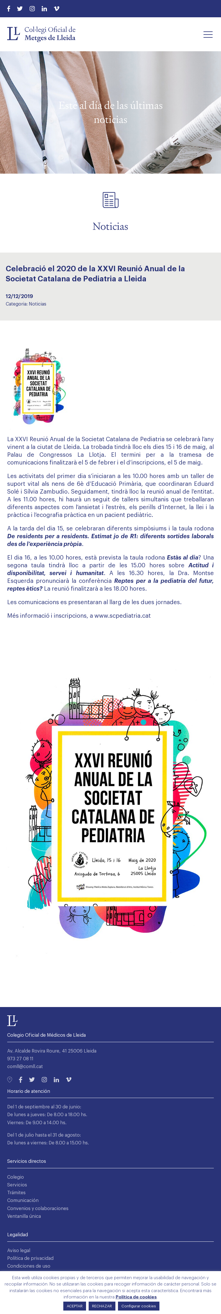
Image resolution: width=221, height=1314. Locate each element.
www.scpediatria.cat (122, 616)
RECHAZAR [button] (102, 1306)
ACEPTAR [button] (75, 1306)
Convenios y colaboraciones (37, 1208)
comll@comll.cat (25, 1066)
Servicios (17, 1185)
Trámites (16, 1192)
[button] (208, 34)
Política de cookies (136, 1297)
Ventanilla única (24, 1216)
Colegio (15, 1177)
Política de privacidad (30, 1258)
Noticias (37, 304)
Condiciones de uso (28, 1266)
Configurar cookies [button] (138, 1306)
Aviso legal (18, 1250)
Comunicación (23, 1200)
